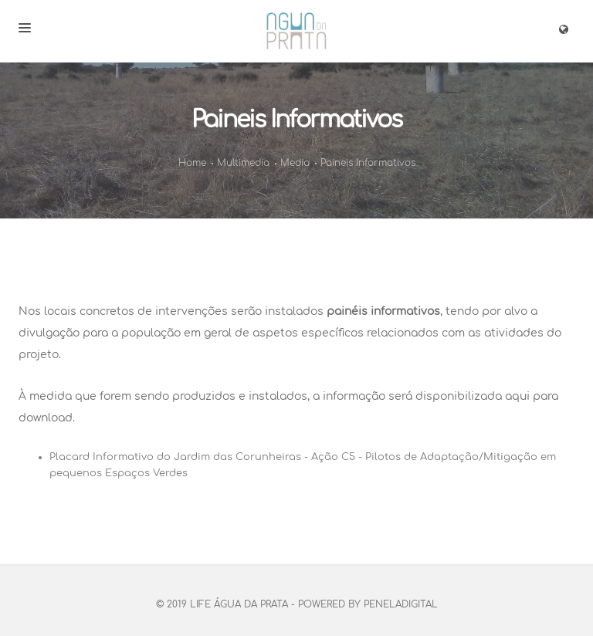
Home (192, 162)
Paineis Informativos (367, 162)
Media (295, 162)
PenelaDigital (401, 604)
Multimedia (243, 162)
